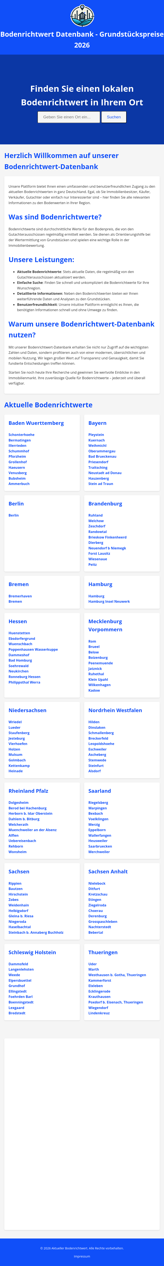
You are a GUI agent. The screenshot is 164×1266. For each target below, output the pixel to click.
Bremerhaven (20, 596)
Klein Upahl (98, 679)
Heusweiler (98, 840)
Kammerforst (99, 980)
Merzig (94, 824)
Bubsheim (17, 478)
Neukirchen (19, 671)
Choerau (95, 910)
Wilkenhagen (99, 684)
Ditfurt (94, 888)
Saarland (99, 790)
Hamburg (100, 584)
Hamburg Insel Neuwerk (109, 601)
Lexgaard (16, 1007)
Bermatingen (20, 440)
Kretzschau (97, 894)
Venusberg (18, 472)
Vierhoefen (18, 743)
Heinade (16, 771)
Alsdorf (94, 771)
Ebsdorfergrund (22, 638)
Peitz (92, 564)
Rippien (15, 883)
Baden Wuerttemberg (36, 422)
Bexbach (95, 813)
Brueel (94, 646)
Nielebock (96, 883)
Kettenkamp (19, 765)
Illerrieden (17, 445)
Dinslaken (96, 727)
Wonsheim (17, 851)
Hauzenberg (98, 478)
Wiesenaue (97, 559)
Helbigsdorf (18, 910)
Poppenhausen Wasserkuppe (33, 649)
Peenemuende (100, 663)
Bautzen (16, 888)
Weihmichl (97, 445)
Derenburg (97, 916)
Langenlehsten (21, 969)
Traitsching (97, 467)
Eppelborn (97, 830)
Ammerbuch (19, 483)
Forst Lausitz (99, 553)
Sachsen (19, 871)
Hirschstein (18, 894)
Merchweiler (99, 851)
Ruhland (95, 515)
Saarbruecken (100, 846)
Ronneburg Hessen (25, 676)
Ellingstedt (18, 991)
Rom (92, 641)
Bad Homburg (20, 660)
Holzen (14, 749)
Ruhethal (96, 674)
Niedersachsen (28, 710)
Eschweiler (97, 749)
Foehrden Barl (21, 996)
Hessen (18, 621)
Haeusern (17, 467)
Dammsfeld (18, 964)
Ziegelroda (97, 905)
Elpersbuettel (20, 980)
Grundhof (17, 985)
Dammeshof (19, 655)
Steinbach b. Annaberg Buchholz (36, 932)
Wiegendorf (98, 1007)
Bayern (97, 422)
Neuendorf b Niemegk (107, 548)
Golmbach (17, 760)
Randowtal (97, 531)
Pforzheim (17, 456)
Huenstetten (19, 633)
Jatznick (95, 668)
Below (93, 652)
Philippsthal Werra (24, 682)
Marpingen (97, 808)
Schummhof (19, 451)
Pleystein (96, 434)
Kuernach (96, 440)
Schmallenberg (101, 732)
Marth (93, 969)
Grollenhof (18, 462)
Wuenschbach (20, 644)
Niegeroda (17, 921)
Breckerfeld (98, 738)
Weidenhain (19, 905)
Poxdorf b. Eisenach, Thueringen (115, 1002)
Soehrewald (19, 665)
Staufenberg (19, 732)
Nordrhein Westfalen (115, 710)
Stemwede (97, 760)
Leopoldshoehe (101, 743)
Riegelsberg (98, 802)
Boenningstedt (21, 1002)
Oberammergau (102, 451)
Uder (92, 964)
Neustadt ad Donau (105, 472)
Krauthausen (99, 996)
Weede (14, 975)
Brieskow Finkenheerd (107, 537)
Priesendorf (98, 462)
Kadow (94, 690)
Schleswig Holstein (32, 952)
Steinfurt (96, 765)
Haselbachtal (20, 927)
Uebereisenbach (22, 840)
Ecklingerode (99, 991)
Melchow (96, 520)
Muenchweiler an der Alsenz (33, 830)
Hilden (94, 722)
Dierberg (95, 542)
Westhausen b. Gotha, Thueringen (117, 975)
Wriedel (15, 722)
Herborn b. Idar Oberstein (31, 813)
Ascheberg (97, 754)
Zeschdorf (96, 526)
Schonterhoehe (21, 434)
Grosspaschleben (102, 921)
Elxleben (95, 985)
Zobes (14, 899)
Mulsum (15, 754)
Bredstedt (17, 1013)
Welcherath (18, 824)
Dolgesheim (19, 802)
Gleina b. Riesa (21, 916)
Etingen (94, 899)
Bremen (19, 584)
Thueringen (103, 952)
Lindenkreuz (99, 1013)
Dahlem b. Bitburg (24, 819)
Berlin (16, 503)
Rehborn (16, 846)
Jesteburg (17, 738)
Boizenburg (98, 657)
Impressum (82, 1256)
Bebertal (95, 932)
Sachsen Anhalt (108, 871)
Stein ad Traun (100, 483)
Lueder (14, 727)
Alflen (14, 835)
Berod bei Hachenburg (28, 808)
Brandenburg (105, 503)
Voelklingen (98, 819)
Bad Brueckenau (102, 456)
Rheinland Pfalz (28, 790)
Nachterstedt (99, 927)
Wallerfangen (99, 835)
